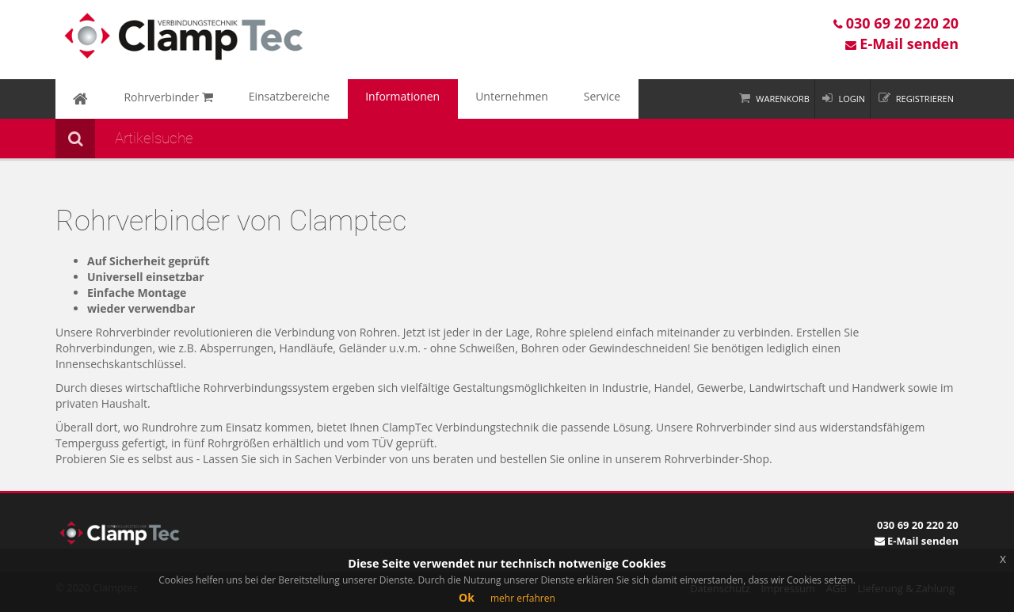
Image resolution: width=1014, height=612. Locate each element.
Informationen (347, 99)
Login (851, 99)
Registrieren (925, 99)
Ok (467, 597)
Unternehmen (439, 99)
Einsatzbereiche (250, 99)
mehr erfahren (522, 598)
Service (514, 99)
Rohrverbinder (147, 99)
